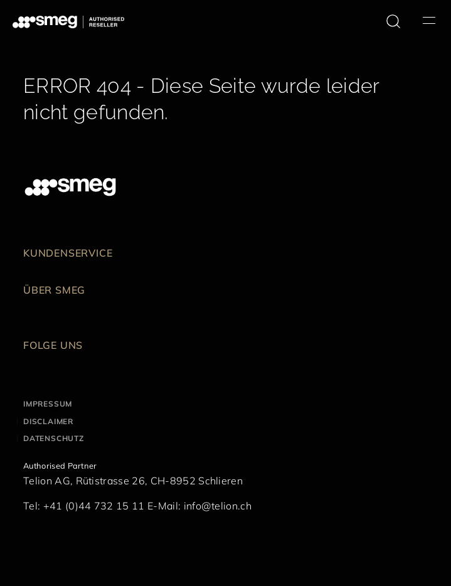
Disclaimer (48, 421)
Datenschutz (53, 438)
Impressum (47, 403)
